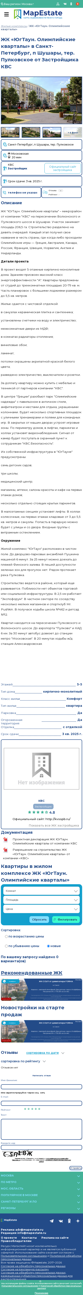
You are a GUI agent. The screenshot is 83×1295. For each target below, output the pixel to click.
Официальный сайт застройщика (62, 168)
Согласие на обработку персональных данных (33, 1266)
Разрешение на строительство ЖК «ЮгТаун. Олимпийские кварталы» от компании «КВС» (36, 854)
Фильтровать (65, 919)
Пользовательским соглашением (24, 1255)
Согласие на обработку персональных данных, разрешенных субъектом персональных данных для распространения (37, 1276)
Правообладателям (16, 1241)
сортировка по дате (42, 1052)
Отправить (75, 1168)
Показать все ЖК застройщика (54, 825)
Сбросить (39, 919)
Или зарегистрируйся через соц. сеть (23, 1092)
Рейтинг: (6, 1110)
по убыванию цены (22, 946)
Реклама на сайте (55, 1237)
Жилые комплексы (14, 26)
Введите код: (8, 1143)
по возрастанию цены (24, 936)
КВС (17, 166)
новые (54, 946)
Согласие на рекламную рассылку (25, 1269)
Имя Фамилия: (9, 1080)
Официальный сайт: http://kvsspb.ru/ (41, 819)
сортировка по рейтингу (20, 1061)
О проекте (9, 1237)
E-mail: (4, 1097)
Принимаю (41, 1293)
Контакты (29, 1237)
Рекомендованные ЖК (31, 973)
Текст (4, 1115)
